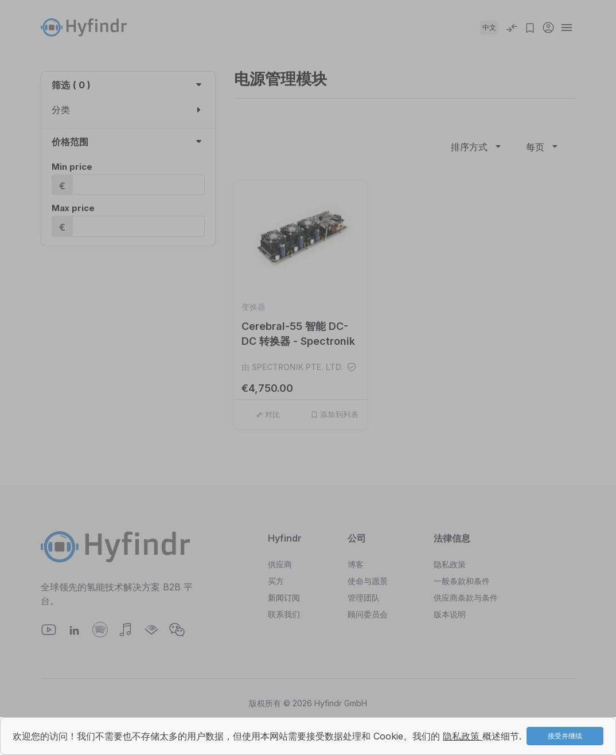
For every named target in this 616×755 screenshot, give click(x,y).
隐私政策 (462, 736)
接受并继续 (565, 735)
